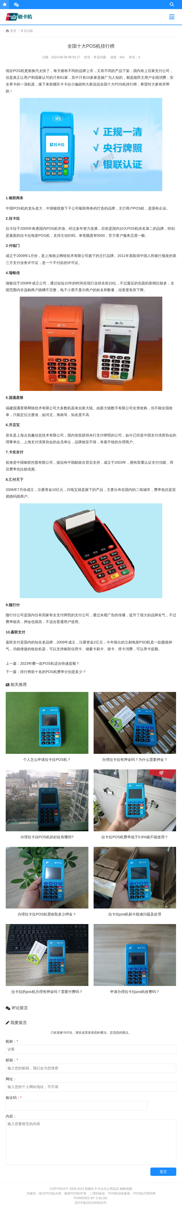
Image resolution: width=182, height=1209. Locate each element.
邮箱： (12, 1060)
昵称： (12, 1041)
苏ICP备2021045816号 (91, 1203)
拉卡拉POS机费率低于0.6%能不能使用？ (134, 837)
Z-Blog (101, 1198)
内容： (11, 1116)
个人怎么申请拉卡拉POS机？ (47, 759)
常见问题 (26, 31)
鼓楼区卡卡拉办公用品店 (102, 1189)
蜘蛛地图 (126, 1189)
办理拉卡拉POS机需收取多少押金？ (47, 914)
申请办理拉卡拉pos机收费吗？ (135, 992)
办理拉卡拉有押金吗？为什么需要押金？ (134, 759)
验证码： (14, 1098)
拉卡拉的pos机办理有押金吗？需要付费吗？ (47, 992)
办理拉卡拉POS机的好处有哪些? (47, 837)
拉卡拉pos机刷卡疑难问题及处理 (135, 914)
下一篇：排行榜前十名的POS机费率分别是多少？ (46, 672)
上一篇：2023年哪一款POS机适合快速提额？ (43, 663)
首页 (11, 31)
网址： (11, 1079)
